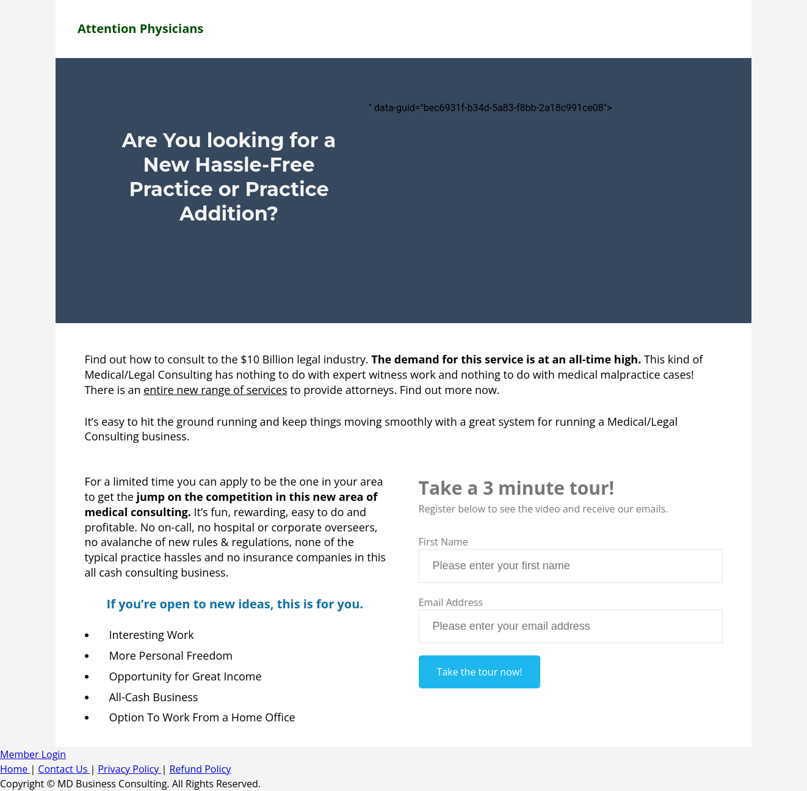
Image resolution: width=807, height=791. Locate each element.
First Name (443, 542)
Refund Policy (200, 769)
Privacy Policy (129, 769)
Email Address (451, 602)
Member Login (33, 754)
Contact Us (64, 769)
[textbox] (571, 566)
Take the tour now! (480, 672)
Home (15, 769)
